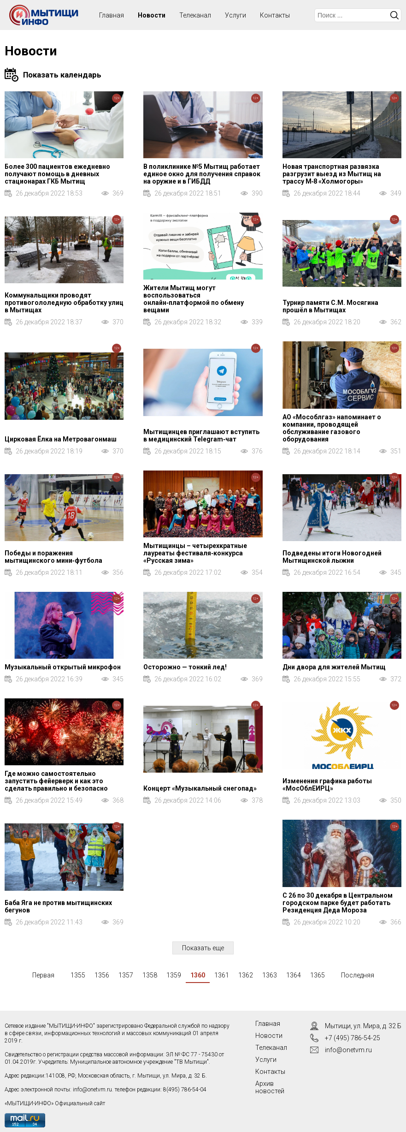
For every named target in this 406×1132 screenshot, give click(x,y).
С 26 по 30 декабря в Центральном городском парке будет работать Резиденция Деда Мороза (337, 903)
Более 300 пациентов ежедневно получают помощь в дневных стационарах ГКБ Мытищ (57, 174)
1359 (173, 975)
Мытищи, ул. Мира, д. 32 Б (363, 1026)
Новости (151, 15)
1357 (125, 975)
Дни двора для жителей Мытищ (334, 667)
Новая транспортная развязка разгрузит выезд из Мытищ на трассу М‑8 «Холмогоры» (331, 174)
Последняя (357, 975)
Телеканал (195, 15)
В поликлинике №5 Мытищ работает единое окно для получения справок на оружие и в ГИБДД (201, 174)
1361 (221, 975)
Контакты (275, 15)
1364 (293, 975)
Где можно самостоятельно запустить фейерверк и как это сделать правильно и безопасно (56, 781)
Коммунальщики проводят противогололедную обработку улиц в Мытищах (64, 303)
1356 (101, 975)
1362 (245, 975)
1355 (78, 975)
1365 (317, 975)
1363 (269, 975)
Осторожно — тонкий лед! (185, 667)
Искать (394, 15)
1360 (197, 975)
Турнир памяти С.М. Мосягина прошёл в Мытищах (330, 306)
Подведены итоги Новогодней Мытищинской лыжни (332, 556)
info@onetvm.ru (92, 1089)
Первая (43, 975)
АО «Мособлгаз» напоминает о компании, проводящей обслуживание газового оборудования (331, 428)
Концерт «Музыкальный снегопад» (200, 788)
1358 (149, 975)
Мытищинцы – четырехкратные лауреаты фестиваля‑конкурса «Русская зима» (195, 553)
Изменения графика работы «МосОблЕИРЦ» (327, 784)
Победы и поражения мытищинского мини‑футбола (53, 556)
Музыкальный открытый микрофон (63, 667)
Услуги (235, 15)
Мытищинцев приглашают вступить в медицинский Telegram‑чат (201, 435)
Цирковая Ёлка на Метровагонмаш (61, 439)
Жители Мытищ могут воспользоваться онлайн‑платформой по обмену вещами (193, 299)
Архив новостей (269, 1087)
